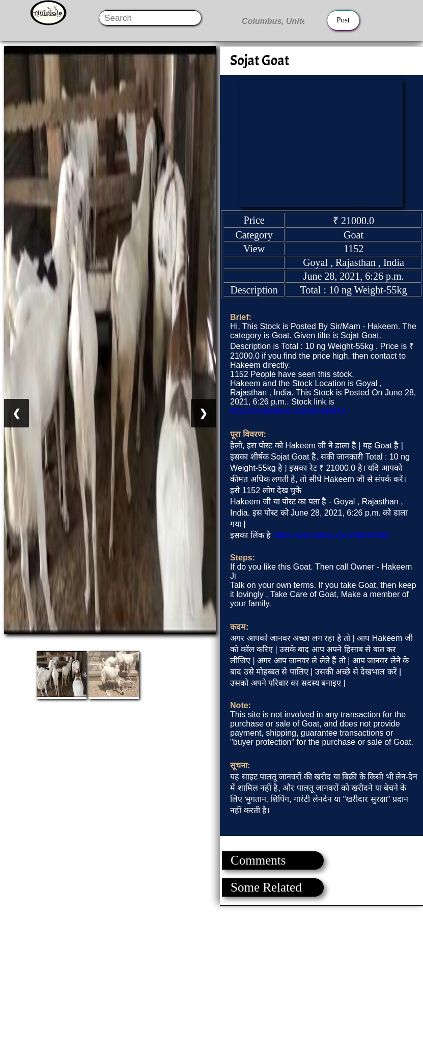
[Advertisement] (211, 977)
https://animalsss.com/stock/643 (288, 411)
